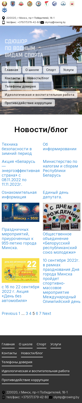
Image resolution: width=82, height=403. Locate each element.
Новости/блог (38, 78)
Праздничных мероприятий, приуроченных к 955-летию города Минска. (19, 238)
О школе (32, 70)
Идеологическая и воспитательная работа (39, 94)
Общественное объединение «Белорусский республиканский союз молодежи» (60, 243)
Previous (9, 313)
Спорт (51, 70)
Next (46, 313)
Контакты (12, 78)
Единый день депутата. (55, 194)
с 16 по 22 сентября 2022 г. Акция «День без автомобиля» (20, 294)
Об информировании (60, 146)
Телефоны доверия (20, 86)
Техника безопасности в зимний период (17, 149)
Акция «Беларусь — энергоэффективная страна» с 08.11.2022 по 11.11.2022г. (21, 173)
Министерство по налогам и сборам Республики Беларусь (60, 168)
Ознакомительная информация (19, 194)
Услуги (68, 70)
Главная (11, 70)
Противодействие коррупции (28, 103)
